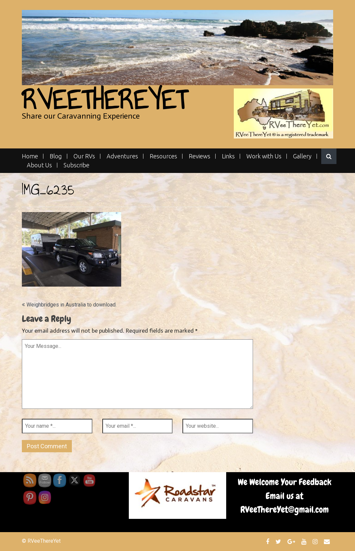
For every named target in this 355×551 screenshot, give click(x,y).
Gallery (302, 156)
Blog (56, 156)
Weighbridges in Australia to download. (71, 305)
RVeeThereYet (104, 100)
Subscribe (76, 165)
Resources (163, 156)
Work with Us (263, 156)
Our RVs (84, 156)
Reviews (199, 156)
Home (30, 156)
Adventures (122, 156)
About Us (39, 165)
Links (228, 156)
